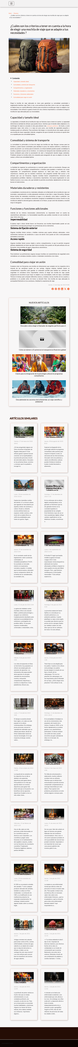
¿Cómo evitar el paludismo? (53, 871)
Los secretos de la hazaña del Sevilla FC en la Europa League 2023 (54, 544)
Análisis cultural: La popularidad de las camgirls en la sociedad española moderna (54, 490)
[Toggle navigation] (11, 3)
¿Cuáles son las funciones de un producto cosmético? (23, 818)
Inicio (10, 13)
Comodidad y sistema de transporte (24, 85)
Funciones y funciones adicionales (23, 94)
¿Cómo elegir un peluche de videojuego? (53, 651)
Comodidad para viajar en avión (22, 97)
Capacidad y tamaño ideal (21, 82)
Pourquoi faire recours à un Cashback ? (52, 817)
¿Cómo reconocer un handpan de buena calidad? (54, 706)
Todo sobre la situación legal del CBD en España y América (23, 873)
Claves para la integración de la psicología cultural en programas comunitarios (39, 375)
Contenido (16, 78)
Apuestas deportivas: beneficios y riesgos (24, 762)
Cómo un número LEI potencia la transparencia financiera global (42, 350)
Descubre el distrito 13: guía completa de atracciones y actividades (22, 490)
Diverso (16, 13)
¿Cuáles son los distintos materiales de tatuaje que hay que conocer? (22, 708)
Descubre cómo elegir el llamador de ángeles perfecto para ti (43, 326)
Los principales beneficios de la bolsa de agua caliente (22, 928)
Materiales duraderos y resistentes (24, 91)
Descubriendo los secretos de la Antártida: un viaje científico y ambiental (39, 401)
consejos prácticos (52, 126)
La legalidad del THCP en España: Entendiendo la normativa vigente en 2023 (24, 545)
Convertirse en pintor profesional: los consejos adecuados (24, 981)
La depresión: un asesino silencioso (54, 979)
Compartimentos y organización (22, 88)
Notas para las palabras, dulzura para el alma (53, 927)
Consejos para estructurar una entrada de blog (53, 762)
